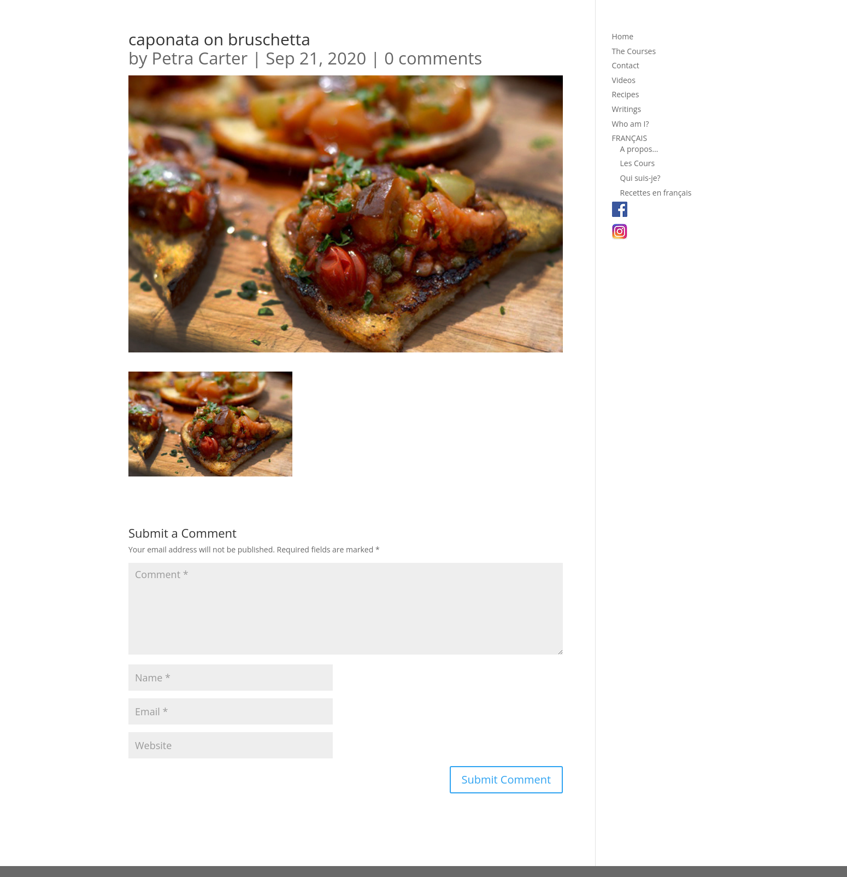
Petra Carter (200, 57)
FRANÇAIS (630, 138)
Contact (625, 65)
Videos (624, 80)
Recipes (625, 94)
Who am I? (630, 124)
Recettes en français (656, 192)
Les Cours (637, 163)
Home (623, 36)
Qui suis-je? (640, 178)
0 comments (433, 57)
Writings (627, 109)
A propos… (639, 149)
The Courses (634, 51)
